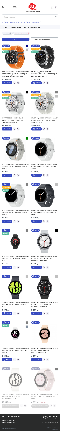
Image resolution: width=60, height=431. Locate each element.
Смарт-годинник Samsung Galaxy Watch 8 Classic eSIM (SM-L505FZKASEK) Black (44, 74)
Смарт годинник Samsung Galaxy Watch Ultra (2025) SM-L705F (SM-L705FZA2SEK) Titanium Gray (15, 74)
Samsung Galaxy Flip (8, 420)
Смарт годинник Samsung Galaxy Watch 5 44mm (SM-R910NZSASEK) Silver (15, 351)
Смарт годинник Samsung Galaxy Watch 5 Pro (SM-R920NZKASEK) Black (15, 258)
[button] (15, 57)
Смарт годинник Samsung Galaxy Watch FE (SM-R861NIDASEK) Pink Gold (44, 397)
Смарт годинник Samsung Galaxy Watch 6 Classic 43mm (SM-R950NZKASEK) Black (44, 304)
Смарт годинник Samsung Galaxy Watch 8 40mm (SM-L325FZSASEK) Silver (44, 166)
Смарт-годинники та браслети (15, 22)
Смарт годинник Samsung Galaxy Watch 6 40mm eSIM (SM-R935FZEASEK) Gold (15, 397)
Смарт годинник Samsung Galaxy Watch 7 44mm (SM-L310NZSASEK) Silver (15, 166)
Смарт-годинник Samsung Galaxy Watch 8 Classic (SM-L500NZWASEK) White (13, 120)
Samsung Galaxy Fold (8, 422)
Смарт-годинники (33, 22)
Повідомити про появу (10, 406)
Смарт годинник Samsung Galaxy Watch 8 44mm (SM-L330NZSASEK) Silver (15, 212)
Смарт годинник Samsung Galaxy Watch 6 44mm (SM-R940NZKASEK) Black (15, 304)
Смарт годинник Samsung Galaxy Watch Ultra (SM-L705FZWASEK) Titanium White (44, 120)
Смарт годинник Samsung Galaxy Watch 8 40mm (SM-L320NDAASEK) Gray (44, 212)
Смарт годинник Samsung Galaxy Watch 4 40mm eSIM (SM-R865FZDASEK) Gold (44, 351)
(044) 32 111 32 (50, 417)
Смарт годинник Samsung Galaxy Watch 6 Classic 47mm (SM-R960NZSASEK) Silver (44, 258)
